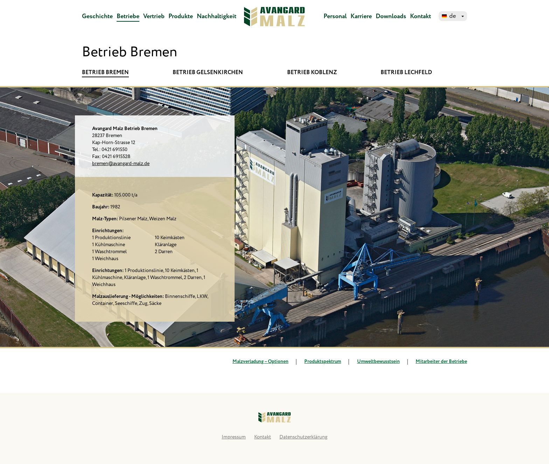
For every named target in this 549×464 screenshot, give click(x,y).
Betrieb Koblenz (312, 73)
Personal (335, 16)
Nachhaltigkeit (216, 16)
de (452, 16)
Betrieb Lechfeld (406, 73)
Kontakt (420, 16)
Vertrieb (154, 16)
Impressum (234, 437)
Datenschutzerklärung (303, 437)
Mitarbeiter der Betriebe (437, 361)
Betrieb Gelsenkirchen (208, 73)
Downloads (391, 16)
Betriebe (128, 16)
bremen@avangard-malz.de (121, 163)
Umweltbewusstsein (373, 361)
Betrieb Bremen (105, 73)
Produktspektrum (318, 361)
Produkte (180, 16)
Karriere (361, 16)
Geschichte (97, 16)
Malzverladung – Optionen (260, 361)
